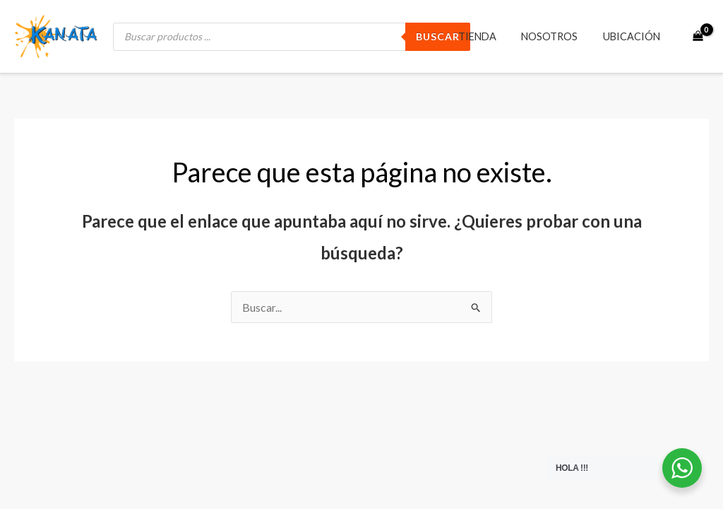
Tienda (489, 36)
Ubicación (633, 36)
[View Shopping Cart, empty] (697, 36)
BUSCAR (438, 36)
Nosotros (556, 36)
